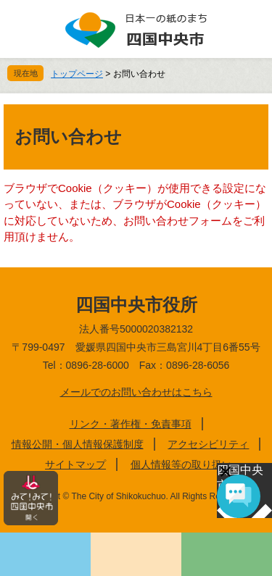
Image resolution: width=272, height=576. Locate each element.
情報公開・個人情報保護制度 (78, 444)
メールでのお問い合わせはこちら (136, 392)
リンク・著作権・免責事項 (130, 424)
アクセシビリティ (208, 444)
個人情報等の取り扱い (181, 464)
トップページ (77, 74)
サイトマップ (75, 464)
